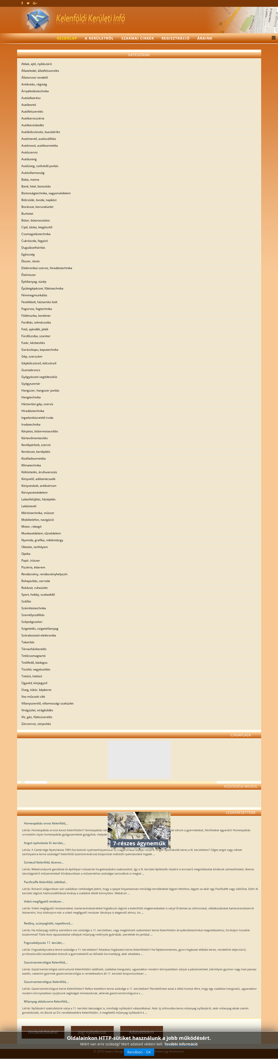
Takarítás (27, 642)
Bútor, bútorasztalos (35, 220)
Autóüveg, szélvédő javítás (39, 166)
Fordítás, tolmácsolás (36, 322)
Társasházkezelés (34, 649)
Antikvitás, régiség (34, 84)
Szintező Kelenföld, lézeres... (44, 862)
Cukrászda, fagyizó (34, 241)
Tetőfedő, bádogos (34, 662)
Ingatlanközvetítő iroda (37, 417)
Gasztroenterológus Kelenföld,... (46, 982)
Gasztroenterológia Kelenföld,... (46, 962)
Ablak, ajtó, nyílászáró (36, 64)
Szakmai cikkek (137, 38)
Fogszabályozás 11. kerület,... (44, 943)
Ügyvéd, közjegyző (34, 683)
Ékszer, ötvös (30, 261)
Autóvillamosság (33, 173)
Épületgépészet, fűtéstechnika (42, 288)
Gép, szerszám (31, 356)
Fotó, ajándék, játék (34, 329)
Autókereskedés (32, 125)
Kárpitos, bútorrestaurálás (39, 431)
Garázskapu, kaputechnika (39, 349)
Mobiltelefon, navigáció (37, 520)
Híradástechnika (32, 411)
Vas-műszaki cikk (33, 696)
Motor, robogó (31, 526)
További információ (181, 1055)
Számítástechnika (33, 608)
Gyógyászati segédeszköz (39, 377)
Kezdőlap (67, 38)
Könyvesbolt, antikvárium (38, 486)
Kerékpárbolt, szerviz (36, 445)
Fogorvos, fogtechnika (36, 309)
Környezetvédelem (34, 492)
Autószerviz (29, 152)
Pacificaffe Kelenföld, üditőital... (45, 882)
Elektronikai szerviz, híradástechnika (46, 268)
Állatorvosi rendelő (34, 77)
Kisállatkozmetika (33, 458)
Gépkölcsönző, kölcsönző (38, 363)
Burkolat (27, 213)
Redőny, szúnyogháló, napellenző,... (48, 923)
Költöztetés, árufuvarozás (39, 472)
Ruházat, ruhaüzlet (34, 588)
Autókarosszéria (32, 118)
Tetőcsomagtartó (33, 656)
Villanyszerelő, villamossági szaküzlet (47, 703)
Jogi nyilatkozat (92, 1032)
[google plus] (35, 3)
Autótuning (29, 159)
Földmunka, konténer (36, 315)
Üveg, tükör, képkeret (36, 690)
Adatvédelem (141, 1032)
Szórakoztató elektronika (38, 635)
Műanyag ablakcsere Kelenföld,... (47, 1001)
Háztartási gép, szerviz (37, 404)
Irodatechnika (31, 424)
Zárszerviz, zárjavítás (36, 724)
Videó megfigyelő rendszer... (44, 901)
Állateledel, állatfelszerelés (40, 71)
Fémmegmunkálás (34, 295)
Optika (25, 554)
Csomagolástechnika (36, 234)
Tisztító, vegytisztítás (35, 669)
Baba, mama (30, 179)
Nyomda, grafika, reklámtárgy (42, 540)
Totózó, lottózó (31, 676)
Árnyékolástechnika (35, 91)
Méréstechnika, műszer (37, 513)
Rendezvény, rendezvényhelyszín (44, 574)
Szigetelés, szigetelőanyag (39, 628)
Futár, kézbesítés (33, 343)
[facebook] (22, 3)
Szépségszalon (31, 622)
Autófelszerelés (32, 111)
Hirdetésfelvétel (43, 1032)
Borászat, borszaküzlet (37, 207)
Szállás (26, 601)
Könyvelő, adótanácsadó (38, 479)
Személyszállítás (33, 615)
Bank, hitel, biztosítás (36, 186)
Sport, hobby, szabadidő (38, 594)
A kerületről (99, 38)
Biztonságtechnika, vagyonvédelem (46, 193)
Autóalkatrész (31, 98)
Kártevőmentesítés (34, 438)
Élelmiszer (28, 275)
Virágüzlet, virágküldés (37, 710)
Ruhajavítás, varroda (35, 581)
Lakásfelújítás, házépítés (38, 499)
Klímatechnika (31, 465)
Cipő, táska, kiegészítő (36, 227)
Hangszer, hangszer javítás (40, 390)
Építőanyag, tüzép (33, 281)
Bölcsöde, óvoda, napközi (39, 200)
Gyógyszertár (30, 383)
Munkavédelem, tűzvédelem (41, 533)
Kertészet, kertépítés (35, 452)
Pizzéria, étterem (33, 567)
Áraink (204, 38)
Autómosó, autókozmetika (39, 145)
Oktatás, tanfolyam (34, 547)
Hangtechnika (31, 397)
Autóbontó (28, 105)
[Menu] (272, 38)
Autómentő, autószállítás (38, 139)
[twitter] (28, 3)
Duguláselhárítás (33, 247)
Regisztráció (176, 38)
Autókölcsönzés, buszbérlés (40, 132)
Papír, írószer (30, 560)
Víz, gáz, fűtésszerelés (36, 717)
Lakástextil (28, 506)
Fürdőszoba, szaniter (36, 336)
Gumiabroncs (30, 370)
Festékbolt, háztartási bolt (39, 302)
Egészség (28, 254)
